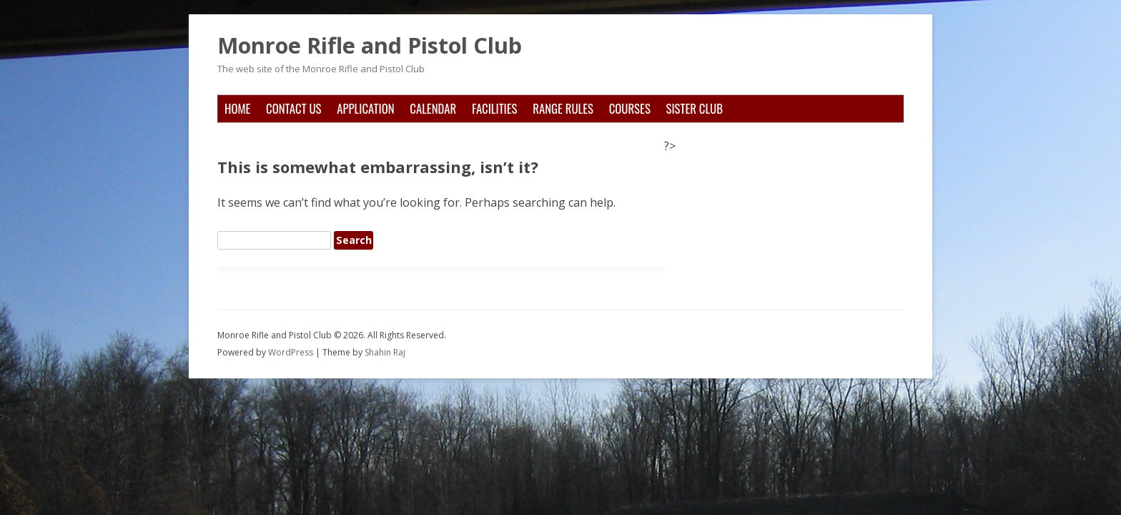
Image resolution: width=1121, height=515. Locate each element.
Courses (630, 108)
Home (237, 108)
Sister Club (694, 108)
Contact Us (293, 108)
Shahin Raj (385, 352)
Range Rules (563, 108)
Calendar (433, 108)
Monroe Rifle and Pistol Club (369, 45)
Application (365, 108)
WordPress (291, 352)
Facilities (495, 108)
